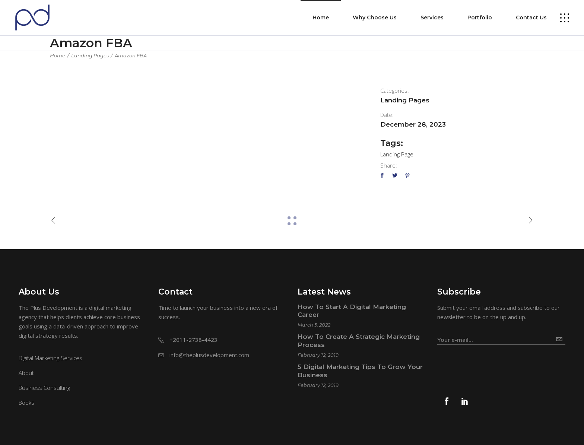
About (26, 372)
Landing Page (396, 154)
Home (57, 55)
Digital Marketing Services (50, 358)
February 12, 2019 (318, 355)
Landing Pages (90, 55)
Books (26, 402)
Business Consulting (44, 387)
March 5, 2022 (314, 325)
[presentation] (493, 363)
